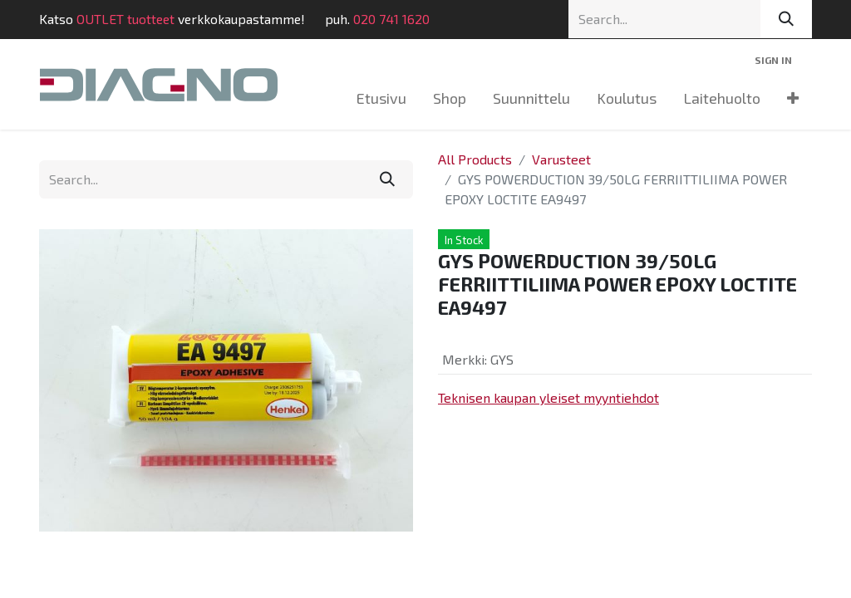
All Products (475, 159)
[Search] (786, 19)
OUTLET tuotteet (125, 19)
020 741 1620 (391, 19)
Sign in (773, 60)
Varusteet (561, 159)
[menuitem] (381, 98)
